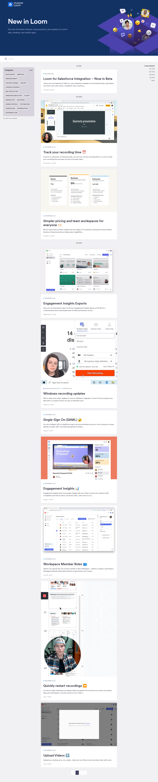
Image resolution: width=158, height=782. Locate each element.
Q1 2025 (152, 77)
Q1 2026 (152, 69)
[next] (84, 773)
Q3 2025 (152, 74)
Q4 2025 (152, 72)
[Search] (18, 59)
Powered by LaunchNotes (10, 118)
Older (153, 80)
